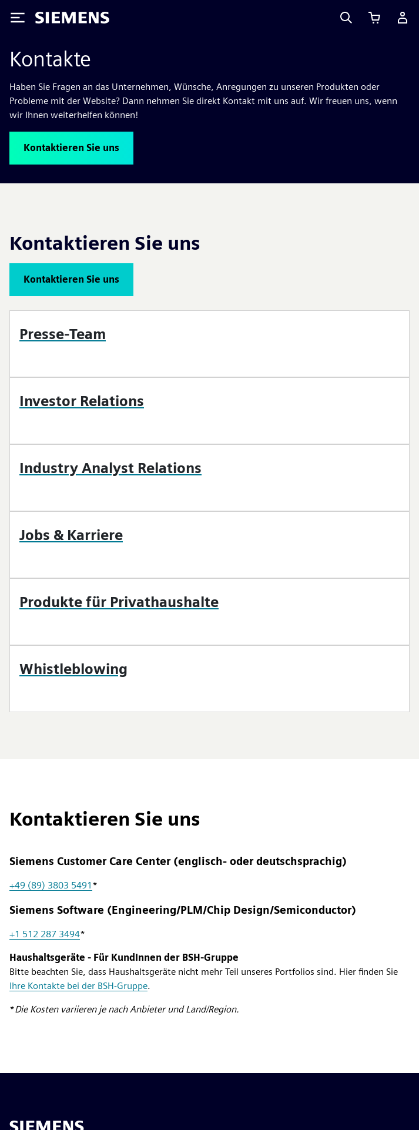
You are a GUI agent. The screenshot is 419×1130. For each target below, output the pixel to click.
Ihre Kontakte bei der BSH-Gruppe (78, 985)
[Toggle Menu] (17, 17)
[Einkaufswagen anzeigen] (374, 17)
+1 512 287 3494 (44, 934)
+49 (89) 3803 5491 (50, 885)
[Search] (346, 17)
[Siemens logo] (72, 18)
